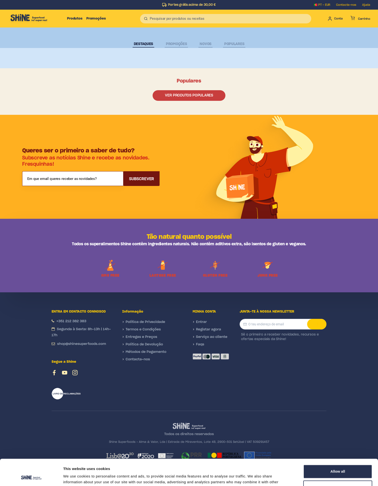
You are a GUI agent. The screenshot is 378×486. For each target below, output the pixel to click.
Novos (205, 44)
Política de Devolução (144, 344)
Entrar (201, 322)
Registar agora (208, 329)
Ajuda (366, 4)
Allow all (338, 447)
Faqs (200, 344)
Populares (234, 44)
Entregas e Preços (141, 337)
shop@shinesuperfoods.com (81, 344)
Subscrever (141, 178)
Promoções (96, 18)
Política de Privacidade (145, 322)
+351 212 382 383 (71, 321)
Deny (337, 462)
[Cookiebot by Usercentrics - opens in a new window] (31, 476)
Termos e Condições (143, 329)
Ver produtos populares (189, 95)
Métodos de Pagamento (146, 352)
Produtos (74, 18)
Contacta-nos (346, 4)
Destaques (143, 44)
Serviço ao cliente (211, 337)
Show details (74, 476)
